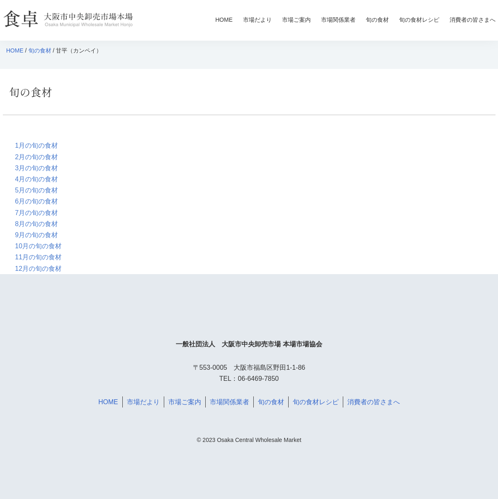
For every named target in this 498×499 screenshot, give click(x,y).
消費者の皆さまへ (473, 19)
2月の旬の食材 (36, 156)
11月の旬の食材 (38, 257)
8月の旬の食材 (36, 223)
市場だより (257, 19)
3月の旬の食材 (36, 168)
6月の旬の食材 (36, 201)
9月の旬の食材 (36, 234)
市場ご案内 (296, 19)
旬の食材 (377, 19)
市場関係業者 (338, 19)
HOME (224, 19)
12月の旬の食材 (38, 268)
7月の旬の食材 (36, 212)
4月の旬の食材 (36, 179)
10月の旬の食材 (38, 246)
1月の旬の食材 (36, 145)
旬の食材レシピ (419, 19)
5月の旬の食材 (36, 190)
